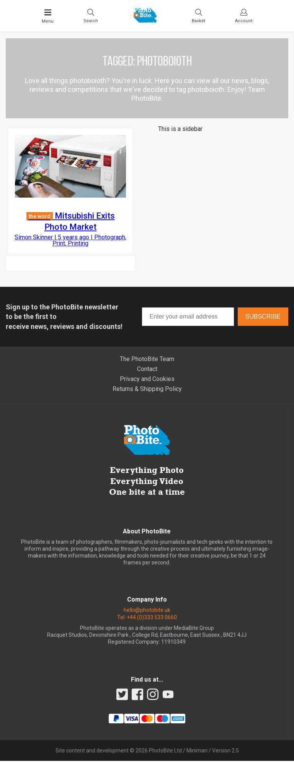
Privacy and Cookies (147, 379)
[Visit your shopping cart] (198, 15)
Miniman (196, 752)
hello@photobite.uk (147, 611)
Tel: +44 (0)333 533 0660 (147, 618)
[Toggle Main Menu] (48, 16)
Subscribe (263, 317)
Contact (147, 369)
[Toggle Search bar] (90, 15)
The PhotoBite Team (147, 359)
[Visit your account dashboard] (243, 15)
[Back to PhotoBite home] (145, 20)
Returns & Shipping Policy (147, 389)
